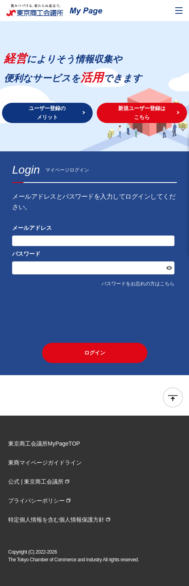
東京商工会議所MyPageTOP (44, 443)
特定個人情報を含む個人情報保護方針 (56, 519)
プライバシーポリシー (36, 500)
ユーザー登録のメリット (47, 113)
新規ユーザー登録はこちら (142, 113)
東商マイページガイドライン (45, 462)
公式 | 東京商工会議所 (36, 481)
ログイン (94, 352)
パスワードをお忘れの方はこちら (138, 283)
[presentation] (94, 315)
